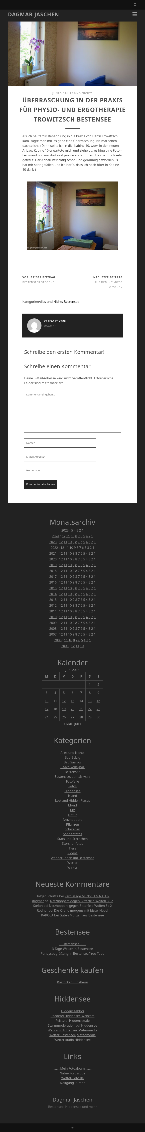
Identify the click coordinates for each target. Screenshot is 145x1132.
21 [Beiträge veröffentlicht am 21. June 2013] (81, 709)
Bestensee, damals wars (72, 776)
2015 (53, 588)
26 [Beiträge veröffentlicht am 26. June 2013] (64, 717)
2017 (53, 576)
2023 (53, 542)
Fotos (72, 786)
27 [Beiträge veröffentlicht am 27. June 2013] (72, 717)
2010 (53, 617)
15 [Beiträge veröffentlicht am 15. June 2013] (90, 701)
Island (72, 796)
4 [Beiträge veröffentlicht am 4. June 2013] (55, 693)
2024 (55, 536)
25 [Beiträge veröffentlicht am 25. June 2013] (55, 717)
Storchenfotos (72, 843)
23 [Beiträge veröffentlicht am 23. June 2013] (98, 709)
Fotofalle (72, 781)
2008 (53, 628)
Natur (72, 815)
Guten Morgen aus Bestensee (82, 915)
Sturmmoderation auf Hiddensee (72, 1025)
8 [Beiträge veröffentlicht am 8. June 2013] (90, 693)
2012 (53, 605)
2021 (53, 553)
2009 (53, 623)
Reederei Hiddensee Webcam (73, 1016)
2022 (54, 547)
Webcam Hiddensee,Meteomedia (72, 1030)
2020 (53, 559)
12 (63, 536)
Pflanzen (72, 824)
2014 (53, 594)
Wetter (72, 862)
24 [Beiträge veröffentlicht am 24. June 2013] (46, 717)
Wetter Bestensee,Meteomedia (72, 1035)
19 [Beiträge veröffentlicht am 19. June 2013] (64, 709)
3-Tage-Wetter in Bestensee (72, 949)
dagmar (50, 326)
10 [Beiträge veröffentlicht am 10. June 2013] (46, 701)
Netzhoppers (72, 819)
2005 (65, 646)
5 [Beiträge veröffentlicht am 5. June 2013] (64, 693)
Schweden (72, 829)
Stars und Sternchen (72, 839)
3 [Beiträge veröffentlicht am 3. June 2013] (46, 693)
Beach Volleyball (72, 767)
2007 (53, 634)
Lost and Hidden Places (72, 800)
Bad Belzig (72, 757)
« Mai (68, 724)
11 (68, 536)
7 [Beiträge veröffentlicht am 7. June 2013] (81, 693)
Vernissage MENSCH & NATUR (87, 896)
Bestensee (71, 301)
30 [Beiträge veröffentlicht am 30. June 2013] (98, 717)
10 (72, 536)
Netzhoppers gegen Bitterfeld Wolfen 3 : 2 (81, 901)
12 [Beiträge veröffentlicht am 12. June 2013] (64, 701)
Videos (73, 853)
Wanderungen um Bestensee (72, 858)
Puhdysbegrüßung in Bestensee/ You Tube (72, 953)
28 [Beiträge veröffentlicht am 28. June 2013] (81, 717)
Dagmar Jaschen (33, 14)
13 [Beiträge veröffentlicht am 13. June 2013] (72, 701)
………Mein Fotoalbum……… (72, 1068)
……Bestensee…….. (72, 944)
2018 (53, 571)
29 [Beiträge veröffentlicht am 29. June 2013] (90, 717)
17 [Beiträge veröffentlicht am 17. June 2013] (46, 709)
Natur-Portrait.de (72, 1073)
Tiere (72, 848)
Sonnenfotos (72, 834)
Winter (72, 867)
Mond (72, 805)
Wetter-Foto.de (72, 1078)
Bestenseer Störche (38, 282)
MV (72, 810)
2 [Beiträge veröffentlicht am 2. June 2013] (98, 684)
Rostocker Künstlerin (72, 982)
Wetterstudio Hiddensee (72, 1040)
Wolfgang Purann (72, 1083)
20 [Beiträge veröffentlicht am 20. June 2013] (72, 709)
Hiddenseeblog (72, 1011)
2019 (53, 565)
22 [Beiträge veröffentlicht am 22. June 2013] (90, 709)
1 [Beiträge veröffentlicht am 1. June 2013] (90, 684)
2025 (65, 530)
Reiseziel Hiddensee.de (72, 1020)
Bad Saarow (72, 762)
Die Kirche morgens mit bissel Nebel (81, 910)
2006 (58, 640)
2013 (53, 599)
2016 (53, 582)
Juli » (77, 724)
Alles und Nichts (79, 93)
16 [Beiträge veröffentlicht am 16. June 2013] (98, 701)
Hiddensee (72, 791)
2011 (53, 611)
